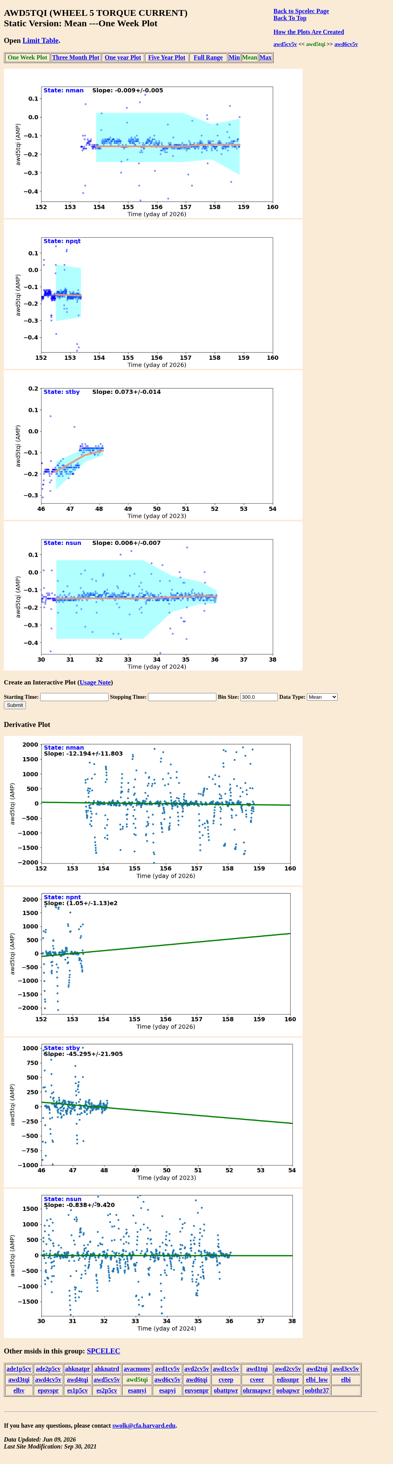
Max (266, 57)
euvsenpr (197, 1390)
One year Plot (123, 57)
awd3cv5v (346, 1368)
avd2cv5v (196, 1368)
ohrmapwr (257, 1390)
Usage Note (95, 682)
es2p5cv (107, 1390)
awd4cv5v (48, 1379)
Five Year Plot (166, 57)
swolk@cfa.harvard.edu (143, 1425)
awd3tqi (18, 1379)
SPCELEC (103, 1351)
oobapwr (287, 1390)
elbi (346, 1379)
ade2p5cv (48, 1368)
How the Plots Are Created (309, 32)
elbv (19, 1390)
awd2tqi (317, 1368)
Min (234, 57)
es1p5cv (77, 1390)
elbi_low (317, 1379)
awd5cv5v (285, 44)
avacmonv (137, 1368)
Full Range (208, 57)
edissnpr (288, 1379)
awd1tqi (256, 1368)
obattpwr (226, 1390)
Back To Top (290, 18)
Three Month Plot (75, 57)
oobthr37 (317, 1390)
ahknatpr (77, 1368)
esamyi (137, 1390)
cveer (257, 1379)
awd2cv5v (288, 1368)
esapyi (167, 1390)
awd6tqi (196, 1379)
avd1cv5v (167, 1368)
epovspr (48, 1390)
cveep (226, 1379)
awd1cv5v (226, 1368)
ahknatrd (106, 1368)
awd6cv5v (346, 44)
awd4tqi (77, 1379)
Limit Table (40, 40)
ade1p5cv (19, 1368)
